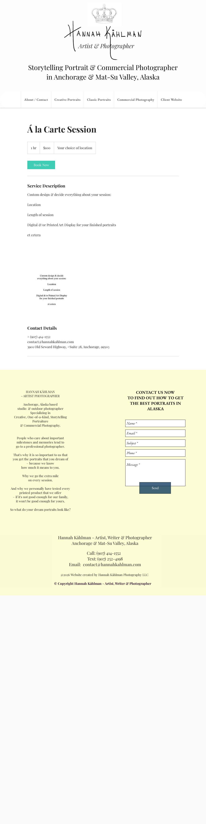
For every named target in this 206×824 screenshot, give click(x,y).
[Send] (155, 488)
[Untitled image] (51, 291)
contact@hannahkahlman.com (112, 564)
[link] (41, 165)
